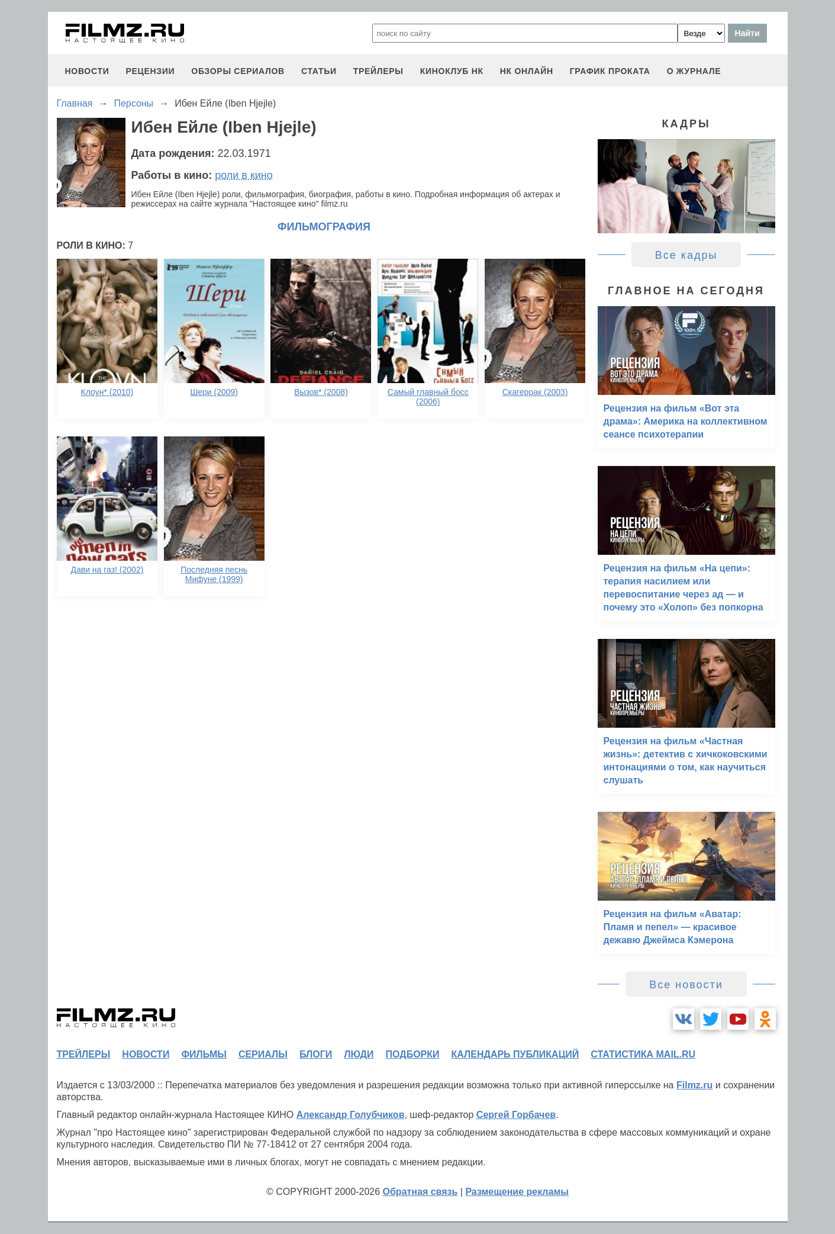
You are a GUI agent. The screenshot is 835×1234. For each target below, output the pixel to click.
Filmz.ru (694, 1085)
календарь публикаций (515, 1054)
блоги (315, 1054)
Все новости (686, 985)
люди (358, 1054)
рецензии (150, 71)
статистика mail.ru (643, 1054)
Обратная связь (420, 1192)
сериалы (263, 1054)
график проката (610, 71)
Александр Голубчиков (350, 1115)
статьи (319, 71)
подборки (413, 1054)
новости (87, 71)
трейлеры (378, 71)
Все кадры (686, 255)
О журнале (694, 71)
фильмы (203, 1054)
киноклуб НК (451, 71)
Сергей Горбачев (516, 1115)
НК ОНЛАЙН (526, 71)
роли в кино (244, 175)
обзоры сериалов (238, 71)
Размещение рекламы (517, 1192)
